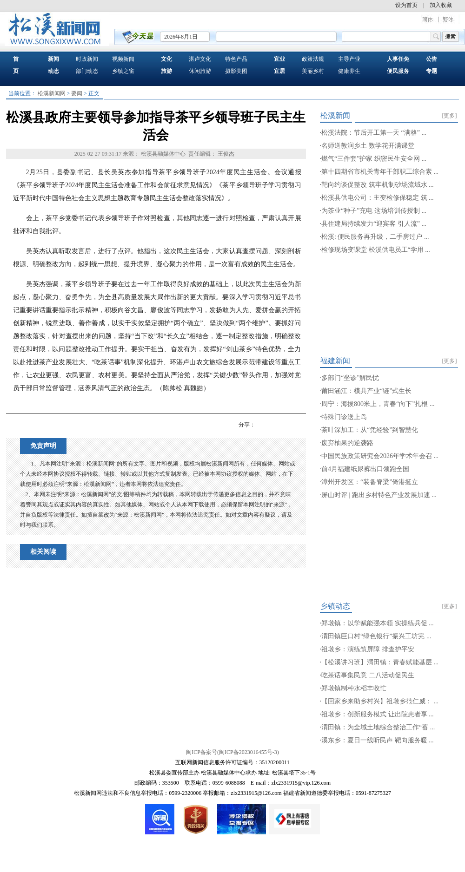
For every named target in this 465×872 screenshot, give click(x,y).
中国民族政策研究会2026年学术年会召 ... (379, 455)
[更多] (449, 115)
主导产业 (349, 59)
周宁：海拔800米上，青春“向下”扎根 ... (377, 403)
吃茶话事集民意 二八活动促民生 (367, 675)
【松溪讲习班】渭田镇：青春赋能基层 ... (379, 662)
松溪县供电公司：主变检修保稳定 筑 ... (377, 197)
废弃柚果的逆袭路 (347, 442)
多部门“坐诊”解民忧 (350, 377)
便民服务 (398, 71)
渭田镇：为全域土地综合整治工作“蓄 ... (378, 727)
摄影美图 (236, 71)
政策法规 (313, 59)
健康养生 (349, 71)
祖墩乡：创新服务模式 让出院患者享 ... (377, 714)
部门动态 (87, 71)
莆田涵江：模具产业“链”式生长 (366, 390)
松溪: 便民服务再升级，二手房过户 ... (375, 236)
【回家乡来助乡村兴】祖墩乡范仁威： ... (379, 701)
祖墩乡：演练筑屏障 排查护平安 (367, 649)
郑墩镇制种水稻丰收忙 (353, 688)
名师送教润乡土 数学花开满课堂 (367, 145)
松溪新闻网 (52, 93)
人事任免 (398, 59)
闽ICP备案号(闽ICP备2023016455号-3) (232, 752)
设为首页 (406, 5)
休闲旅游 (200, 71)
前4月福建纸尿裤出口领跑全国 (365, 469)
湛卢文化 (200, 59)
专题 (431, 71)
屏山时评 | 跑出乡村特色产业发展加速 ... (379, 495)
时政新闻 (87, 59)
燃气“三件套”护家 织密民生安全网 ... (373, 158)
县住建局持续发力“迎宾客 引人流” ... (373, 223)
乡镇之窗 (123, 71)
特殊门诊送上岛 (344, 416)
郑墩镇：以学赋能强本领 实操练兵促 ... (377, 623)
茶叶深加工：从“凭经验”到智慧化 (369, 429)
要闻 (76, 93)
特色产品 (236, 59)
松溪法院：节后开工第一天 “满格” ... (373, 132)
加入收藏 (441, 5)
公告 (431, 59)
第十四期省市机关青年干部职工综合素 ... (379, 171)
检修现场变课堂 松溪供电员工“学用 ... (375, 249)
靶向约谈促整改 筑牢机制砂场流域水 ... (377, 184)
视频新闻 (123, 59)
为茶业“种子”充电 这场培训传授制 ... (373, 210)
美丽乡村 (313, 71)
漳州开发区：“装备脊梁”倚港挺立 (369, 482)
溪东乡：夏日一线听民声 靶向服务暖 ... (377, 740)
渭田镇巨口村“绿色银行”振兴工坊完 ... (376, 636)
